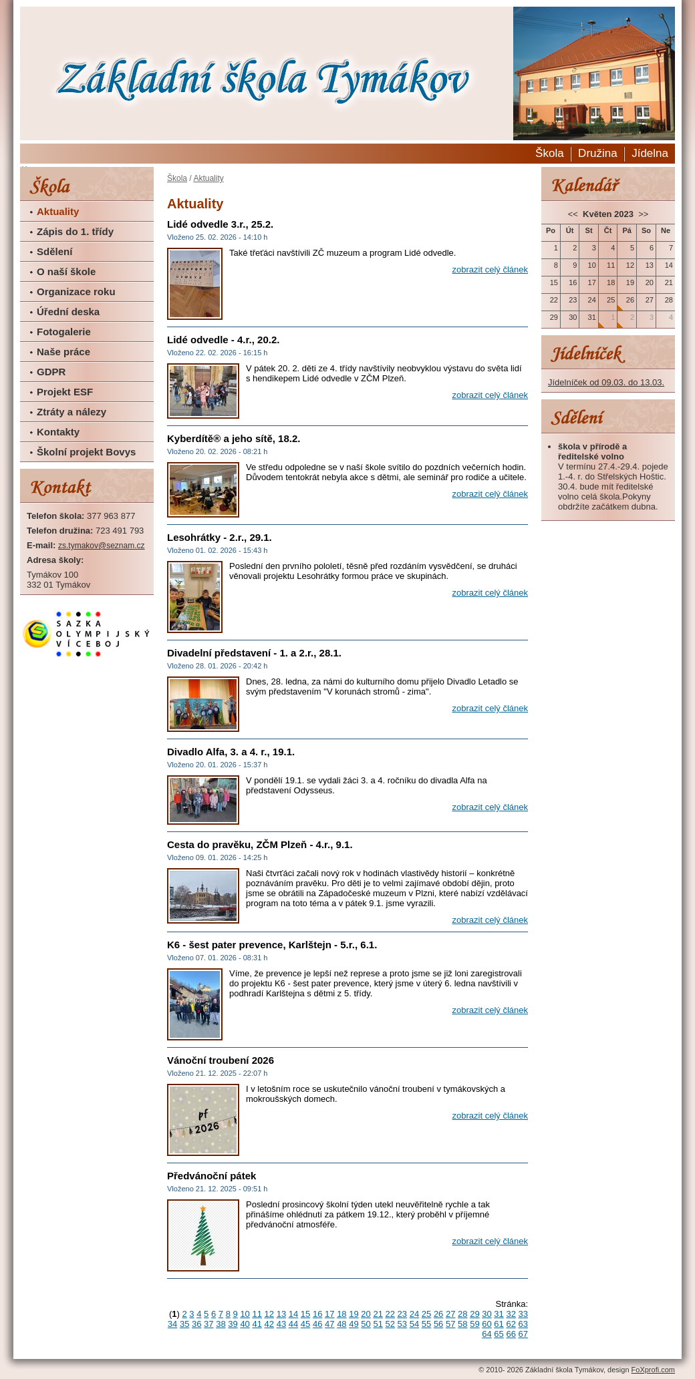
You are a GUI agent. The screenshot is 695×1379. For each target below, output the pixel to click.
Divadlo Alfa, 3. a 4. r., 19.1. (231, 751)
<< (574, 214)
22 (390, 1314)
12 (269, 1314)
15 (305, 1314)
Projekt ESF (65, 391)
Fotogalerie (64, 331)
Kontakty (58, 431)
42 (269, 1324)
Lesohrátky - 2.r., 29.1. (219, 537)
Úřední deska (68, 311)
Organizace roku (76, 291)
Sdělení (54, 251)
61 (498, 1324)
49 (353, 1324)
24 (414, 1314)
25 (426, 1314)
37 (208, 1324)
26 (438, 1314)
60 (486, 1324)
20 (365, 1314)
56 (438, 1324)
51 (377, 1324)
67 (523, 1334)
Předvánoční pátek (211, 1175)
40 (244, 1324)
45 (305, 1324)
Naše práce (63, 351)
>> (642, 214)
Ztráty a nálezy (71, 411)
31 (498, 1314)
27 (450, 1314)
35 (184, 1324)
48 (341, 1324)
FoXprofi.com (653, 1370)
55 (426, 1324)
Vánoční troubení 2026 (220, 1060)
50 (365, 1324)
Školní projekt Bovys (86, 451)
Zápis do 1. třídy (75, 231)
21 (377, 1314)
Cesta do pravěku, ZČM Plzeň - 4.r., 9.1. (260, 844)
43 (281, 1324)
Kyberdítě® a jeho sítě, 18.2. (233, 438)
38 (220, 1324)
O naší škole (66, 271)
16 (317, 1314)
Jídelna (650, 153)
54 (414, 1324)
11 (256, 1314)
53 (402, 1324)
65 (498, 1334)
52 (390, 1324)
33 (523, 1314)
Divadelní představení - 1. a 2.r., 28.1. (254, 652)
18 (341, 1314)
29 (474, 1314)
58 (462, 1324)
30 (486, 1314)
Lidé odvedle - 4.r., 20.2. (223, 339)
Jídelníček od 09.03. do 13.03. (606, 382)
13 (281, 1314)
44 (293, 1324)
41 (256, 1324)
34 (172, 1324)
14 (293, 1314)
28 (462, 1314)
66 (510, 1334)
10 (244, 1314)
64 (486, 1334)
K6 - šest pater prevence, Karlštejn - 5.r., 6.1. (272, 944)
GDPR (51, 371)
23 (402, 1314)
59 (474, 1324)
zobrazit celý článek (490, 269)
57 (450, 1324)
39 (232, 1324)
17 (329, 1314)
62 (510, 1324)
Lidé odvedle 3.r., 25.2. (220, 224)
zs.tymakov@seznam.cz (101, 545)
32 (510, 1314)
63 (523, 1324)
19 (353, 1314)
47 (329, 1324)
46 (317, 1324)
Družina (597, 153)
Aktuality (58, 211)
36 (196, 1324)
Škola (549, 153)
